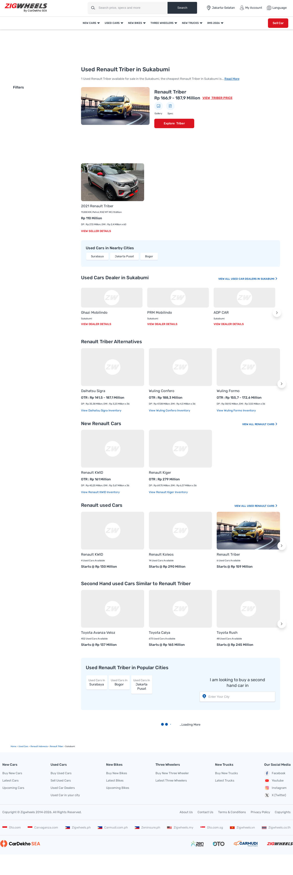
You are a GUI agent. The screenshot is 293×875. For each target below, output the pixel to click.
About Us (186, 812)
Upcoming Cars (13, 788)
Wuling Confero (161, 391)
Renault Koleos (161, 554)
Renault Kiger (160, 472)
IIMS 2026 (213, 23)
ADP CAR (221, 312)
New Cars (89, 23)
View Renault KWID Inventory (100, 492)
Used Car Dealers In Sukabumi (254, 278)
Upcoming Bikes (117, 788)
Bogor (149, 256)
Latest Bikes (115, 780)
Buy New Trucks (226, 773)
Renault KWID (92, 472)
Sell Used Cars (61, 780)
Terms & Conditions (232, 812)
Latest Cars (10, 780)
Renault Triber (170, 92)
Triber (180, 123)
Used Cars (112, 23)
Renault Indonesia (39, 746)
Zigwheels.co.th (276, 827)
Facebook (274, 773)
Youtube (274, 780)
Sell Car (278, 23)
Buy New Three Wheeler (172, 773)
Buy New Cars (12, 773)
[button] (277, 313)
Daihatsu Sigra (93, 391)
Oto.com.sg (211, 827)
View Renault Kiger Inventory (168, 492)
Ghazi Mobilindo (94, 312)
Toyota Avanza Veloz (98, 632)
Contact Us (205, 812)
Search (182, 7)
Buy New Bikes (116, 773)
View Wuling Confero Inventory (169, 410)
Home (13, 746)
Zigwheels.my (180, 827)
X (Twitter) (275, 795)
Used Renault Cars (262, 505)
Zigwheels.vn (242, 827)
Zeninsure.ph (147, 827)
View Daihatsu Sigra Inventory (101, 410)
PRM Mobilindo (159, 312)
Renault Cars (266, 424)
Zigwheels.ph (78, 827)
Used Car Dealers (63, 788)
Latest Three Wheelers (171, 780)
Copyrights (283, 812)
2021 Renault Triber (97, 206)
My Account (251, 7)
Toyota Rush (227, 632)
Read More (231, 78)
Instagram (275, 788)
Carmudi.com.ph (113, 827)
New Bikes (135, 23)
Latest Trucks (224, 780)
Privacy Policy (260, 812)
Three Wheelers (162, 23)
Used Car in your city (65, 795)
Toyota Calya (159, 632)
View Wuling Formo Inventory (236, 410)
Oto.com (11, 827)
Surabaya (97, 256)
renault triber (56, 746)
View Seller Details (96, 231)
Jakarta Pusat (124, 256)
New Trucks (190, 23)
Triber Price (222, 98)
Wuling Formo (228, 391)
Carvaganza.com (43, 827)
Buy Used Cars (61, 773)
